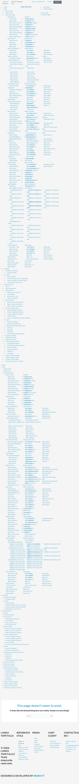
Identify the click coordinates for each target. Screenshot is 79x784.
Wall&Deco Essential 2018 (15, 195)
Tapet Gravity (12, 168)
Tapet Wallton (12, 158)
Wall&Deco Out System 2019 (17, 206)
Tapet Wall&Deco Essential (16, 188)
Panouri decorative (11, 288)
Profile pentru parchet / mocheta (14, 361)
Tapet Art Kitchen (13, 251)
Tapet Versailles (13, 119)
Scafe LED (10, 331)
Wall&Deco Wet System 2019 (16, 230)
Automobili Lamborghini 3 (15, 89)
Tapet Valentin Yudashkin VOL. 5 (15, 65)
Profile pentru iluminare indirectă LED (15, 326)
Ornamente (10, 353)
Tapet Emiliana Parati (13, 60)
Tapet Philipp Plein (14, 93)
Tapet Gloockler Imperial (15, 27)
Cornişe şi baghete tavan (12, 308)
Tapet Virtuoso (13, 182)
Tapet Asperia (12, 164)
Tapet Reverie (12, 52)
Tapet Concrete (13, 145)
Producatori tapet (10, 15)
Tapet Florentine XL (14, 148)
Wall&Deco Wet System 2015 (16, 238)
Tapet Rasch (10, 133)
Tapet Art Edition (13, 113)
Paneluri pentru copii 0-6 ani (14, 282)
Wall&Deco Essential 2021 (15, 191)
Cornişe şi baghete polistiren (14, 310)
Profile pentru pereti (11, 337)
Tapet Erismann (11, 111)
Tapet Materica (14, 80)
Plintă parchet (9, 290)
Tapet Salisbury (13, 160)
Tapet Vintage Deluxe (14, 36)
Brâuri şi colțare (10, 300)
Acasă (5, 7)
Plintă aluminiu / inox (12, 296)
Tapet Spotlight (13, 129)
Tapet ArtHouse (11, 257)
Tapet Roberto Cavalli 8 (16, 62)
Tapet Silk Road (13, 34)
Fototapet (6, 269)
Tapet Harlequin (11, 266)
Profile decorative (8, 284)
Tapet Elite (12, 91)
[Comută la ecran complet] (8, 781)
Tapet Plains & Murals (14, 176)
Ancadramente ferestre (13, 343)
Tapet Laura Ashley (12, 56)
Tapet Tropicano (13, 40)
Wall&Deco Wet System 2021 (16, 226)
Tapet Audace (13, 253)
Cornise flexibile (11, 316)
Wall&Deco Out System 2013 (17, 218)
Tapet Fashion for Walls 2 (15, 123)
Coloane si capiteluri (11, 335)
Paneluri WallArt (11, 276)
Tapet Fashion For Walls (15, 121)
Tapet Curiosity (13, 135)
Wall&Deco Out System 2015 (17, 214)
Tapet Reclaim (13, 54)
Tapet (5, 9)
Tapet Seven (12, 46)
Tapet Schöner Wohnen (15, 32)
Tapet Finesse (13, 125)
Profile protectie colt (11, 339)
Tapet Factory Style (14, 147)
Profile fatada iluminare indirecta (15, 333)
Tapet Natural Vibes (14, 30)
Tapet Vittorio (13, 109)
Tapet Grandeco (11, 162)
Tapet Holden (10, 261)
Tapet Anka (12, 42)
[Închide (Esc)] (1, 781)
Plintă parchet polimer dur (14, 292)
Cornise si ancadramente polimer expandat (18, 318)
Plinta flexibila (11, 294)
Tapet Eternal (12, 50)
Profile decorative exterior (12, 341)
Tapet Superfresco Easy (14, 101)
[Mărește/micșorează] (11, 781)
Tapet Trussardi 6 (13, 97)
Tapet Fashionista (14, 103)
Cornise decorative (12, 349)
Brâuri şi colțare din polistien (14, 304)
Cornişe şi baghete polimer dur (15, 312)
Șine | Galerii (46, 7)
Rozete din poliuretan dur (14, 324)
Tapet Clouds (12, 143)
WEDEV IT (38, 775)
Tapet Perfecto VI (13, 152)
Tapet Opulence (14, 105)
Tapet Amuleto (14, 72)
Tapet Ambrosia (14, 78)
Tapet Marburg (11, 17)
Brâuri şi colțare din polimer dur (15, 302)
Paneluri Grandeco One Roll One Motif (17, 280)
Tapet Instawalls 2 (14, 127)
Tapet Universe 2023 (14, 180)
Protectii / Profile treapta (12, 359)
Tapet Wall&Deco (11, 184)
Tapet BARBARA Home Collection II (14, 140)
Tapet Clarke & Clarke (13, 263)
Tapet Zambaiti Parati (13, 84)
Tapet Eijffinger (11, 99)
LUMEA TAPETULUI (26, 7)
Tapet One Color (13, 249)
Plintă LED (10, 327)
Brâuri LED (10, 329)
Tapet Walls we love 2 (15, 131)
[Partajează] (4, 781)
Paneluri (8, 274)
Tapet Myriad (12, 174)
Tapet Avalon (12, 19)
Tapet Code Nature (14, 115)
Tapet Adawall (11, 38)
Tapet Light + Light (14, 247)
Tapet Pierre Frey (12, 259)
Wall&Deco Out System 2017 (17, 210)
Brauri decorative (11, 347)
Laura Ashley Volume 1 (15, 58)
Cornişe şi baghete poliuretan (15, 314)
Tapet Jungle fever (14, 170)
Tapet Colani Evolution (15, 23)
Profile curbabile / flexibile (12, 357)
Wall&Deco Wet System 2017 (16, 234)
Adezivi (7, 286)
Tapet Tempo (12, 178)
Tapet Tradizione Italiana (15, 95)
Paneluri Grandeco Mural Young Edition (17, 278)
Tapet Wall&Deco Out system (14, 199)
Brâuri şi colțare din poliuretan (15, 306)
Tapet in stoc (9, 13)
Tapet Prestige (14, 107)
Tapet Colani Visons (14, 24)
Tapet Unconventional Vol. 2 (16, 69)
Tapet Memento (13, 28)
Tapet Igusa (12, 186)
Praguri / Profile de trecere (13, 355)
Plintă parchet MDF (12, 298)
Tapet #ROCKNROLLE (14, 137)
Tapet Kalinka (12, 44)
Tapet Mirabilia (13, 76)
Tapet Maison (12, 172)
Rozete (7, 320)
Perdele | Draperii (47, 9)
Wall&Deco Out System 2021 (17, 202)
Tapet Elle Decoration (14, 117)
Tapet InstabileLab (12, 245)
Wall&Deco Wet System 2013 (16, 242)
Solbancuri (10, 351)
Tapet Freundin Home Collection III (14, 155)
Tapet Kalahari (13, 150)
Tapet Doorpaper (13, 255)
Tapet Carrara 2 (14, 74)
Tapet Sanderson (11, 265)
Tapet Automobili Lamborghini (13, 86)
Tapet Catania (13, 21)
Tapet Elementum (13, 166)
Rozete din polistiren (12, 322)
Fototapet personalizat (12, 270)
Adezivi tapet (9, 11)
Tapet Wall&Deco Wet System (14, 222)
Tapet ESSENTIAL (14, 82)
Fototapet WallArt (12, 272)
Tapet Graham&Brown (13, 48)
